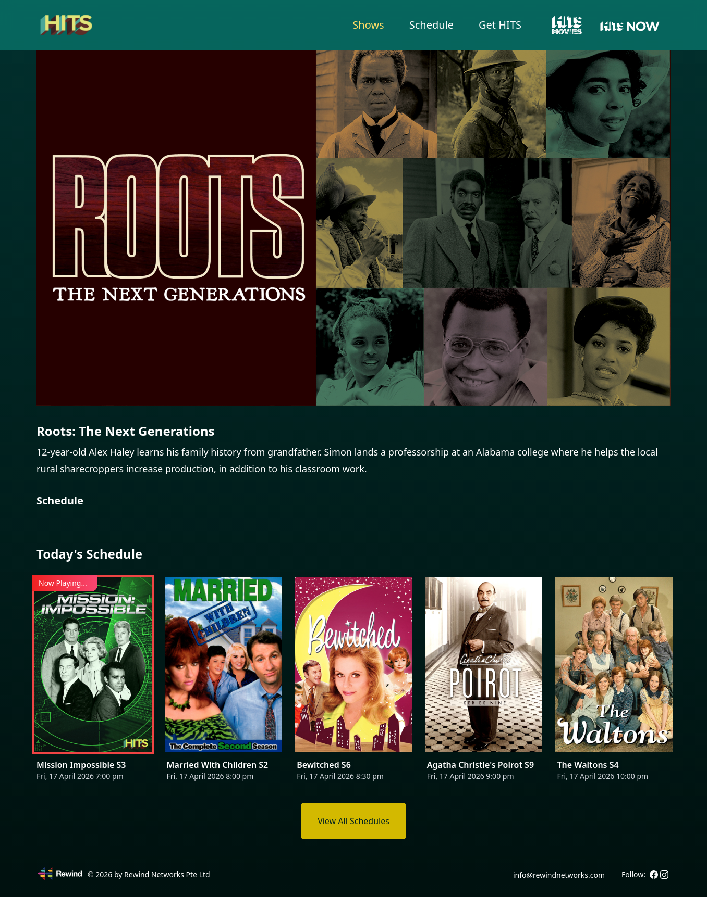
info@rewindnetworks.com (559, 875)
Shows (368, 25)
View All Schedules (353, 821)
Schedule (431, 25)
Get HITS (500, 25)
